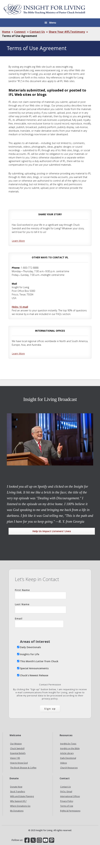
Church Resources (69, 767)
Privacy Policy (66, 801)
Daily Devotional (68, 758)
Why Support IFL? (18, 801)
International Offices (70, 796)
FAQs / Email (66, 791)
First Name (40, 593)
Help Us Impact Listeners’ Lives (51, 531)
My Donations (16, 810)
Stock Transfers (17, 791)
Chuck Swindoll (17, 748)
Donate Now (16, 786)
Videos (63, 762)
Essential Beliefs (17, 753)
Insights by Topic (68, 743)
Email (39, 622)
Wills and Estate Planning (22, 796)
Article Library (67, 753)
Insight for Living (44, 9)
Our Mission (16, 743)
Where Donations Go (20, 805)
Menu (52, 22)
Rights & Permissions (70, 810)
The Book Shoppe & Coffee (23, 767)
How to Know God (19, 762)
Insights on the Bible (70, 748)
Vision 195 (15, 758)
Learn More (18, 240)
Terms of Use (66, 805)
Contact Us (65, 786)
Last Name (40, 608)
